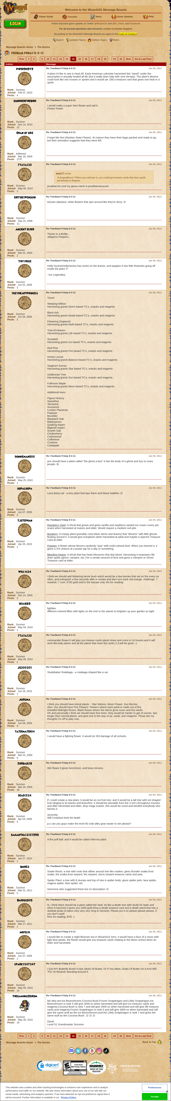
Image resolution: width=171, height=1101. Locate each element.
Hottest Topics (99, 40)
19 (105, 59)
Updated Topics (77, 40)
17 (92, 59)
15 (79, 59)
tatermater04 (25, 732)
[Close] (167, 1091)
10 (48, 59)
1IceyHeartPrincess (25, 293)
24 (121, 59)
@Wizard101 (100, 23)
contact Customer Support (117, 28)
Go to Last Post (143, 59)
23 (114, 59)
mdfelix (25, 932)
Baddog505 (24, 900)
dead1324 (24, 795)
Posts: (11, 95)
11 (54, 59)
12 (60, 59)
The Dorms (43, 47)
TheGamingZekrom (24, 996)
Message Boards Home (20, 47)
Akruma (24, 700)
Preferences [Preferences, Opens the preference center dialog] (154, 1087)
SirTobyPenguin (25, 197)
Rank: (11, 89)
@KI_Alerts (118, 23)
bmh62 (24, 867)
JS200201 (25, 668)
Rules (116, 40)
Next (128, 59)
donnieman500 (25, 457)
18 (98, 59)
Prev (21, 59)
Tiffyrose (24, 261)
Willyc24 (24, 572)
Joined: (12, 92)
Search (60, 40)
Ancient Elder (25, 229)
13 (67, 59)
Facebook (134, 23)
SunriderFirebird (24, 101)
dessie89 (25, 604)
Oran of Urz (24, 133)
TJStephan (24, 521)
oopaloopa (24, 489)
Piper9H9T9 (24, 69)
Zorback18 (24, 763)
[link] (50, 1066)
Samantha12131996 (25, 835)
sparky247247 (24, 964)
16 (86, 59)
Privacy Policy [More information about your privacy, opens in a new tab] (68, 1097)
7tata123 (25, 165)
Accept (155, 1096)
